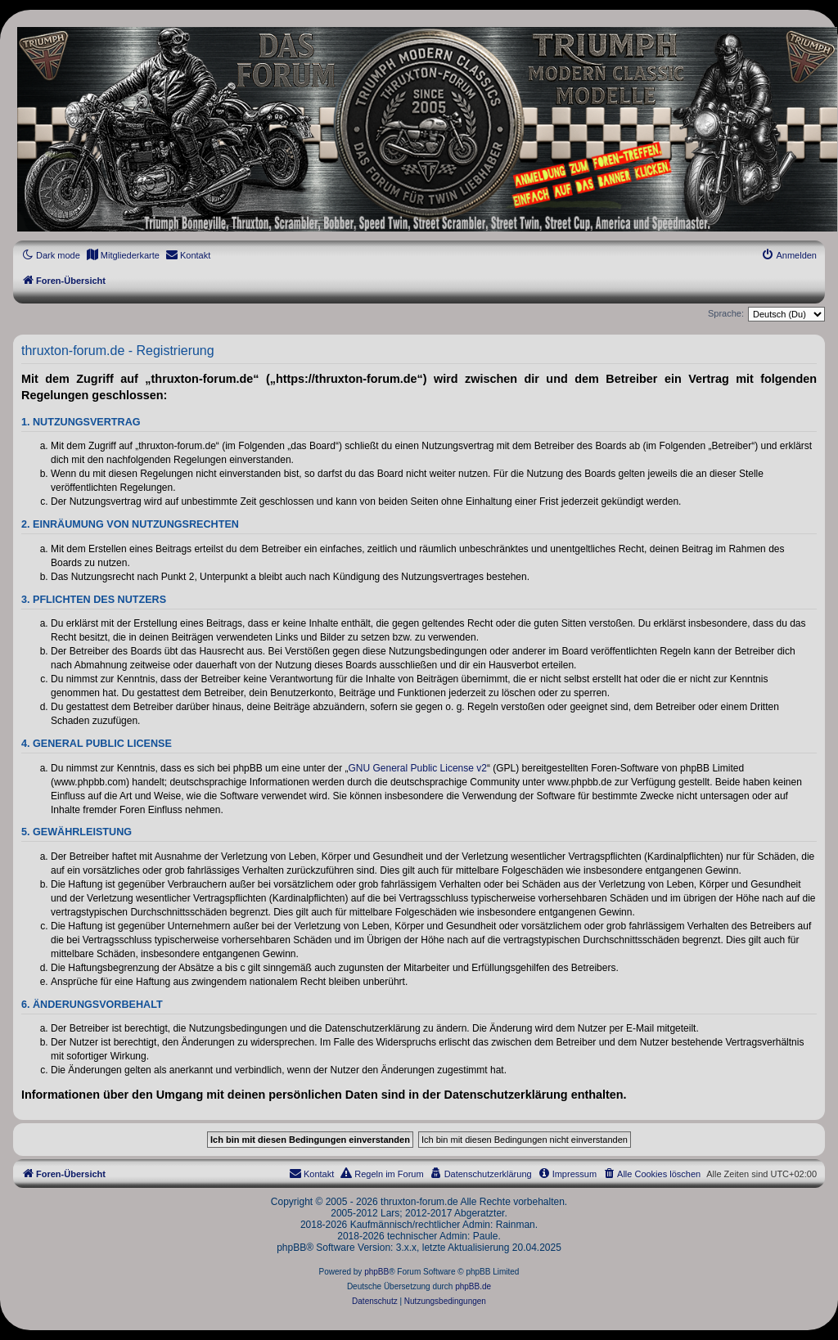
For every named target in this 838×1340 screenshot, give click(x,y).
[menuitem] (123, 255)
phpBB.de (473, 1286)
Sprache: (726, 313)
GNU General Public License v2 (418, 768)
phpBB (376, 1271)
